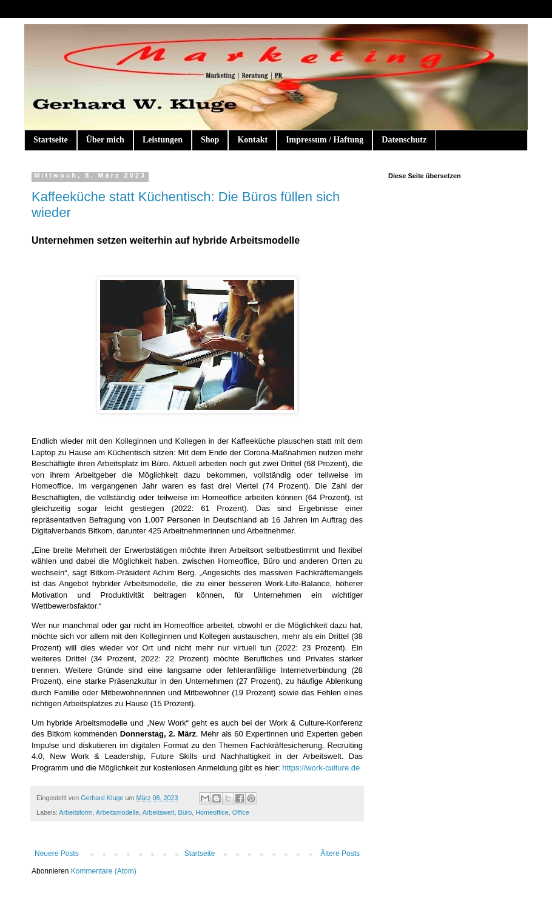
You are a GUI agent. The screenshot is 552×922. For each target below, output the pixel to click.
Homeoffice (211, 812)
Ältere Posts (340, 853)
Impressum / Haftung (324, 139)
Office (240, 812)
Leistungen (163, 139)
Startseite (50, 139)
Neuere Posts (57, 853)
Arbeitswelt (159, 812)
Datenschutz (404, 139)
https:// (294, 767)
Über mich (105, 139)
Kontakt (252, 139)
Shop (210, 139)
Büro (185, 812)
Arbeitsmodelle (117, 812)
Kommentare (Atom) (103, 871)
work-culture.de (333, 767)
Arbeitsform (75, 812)
